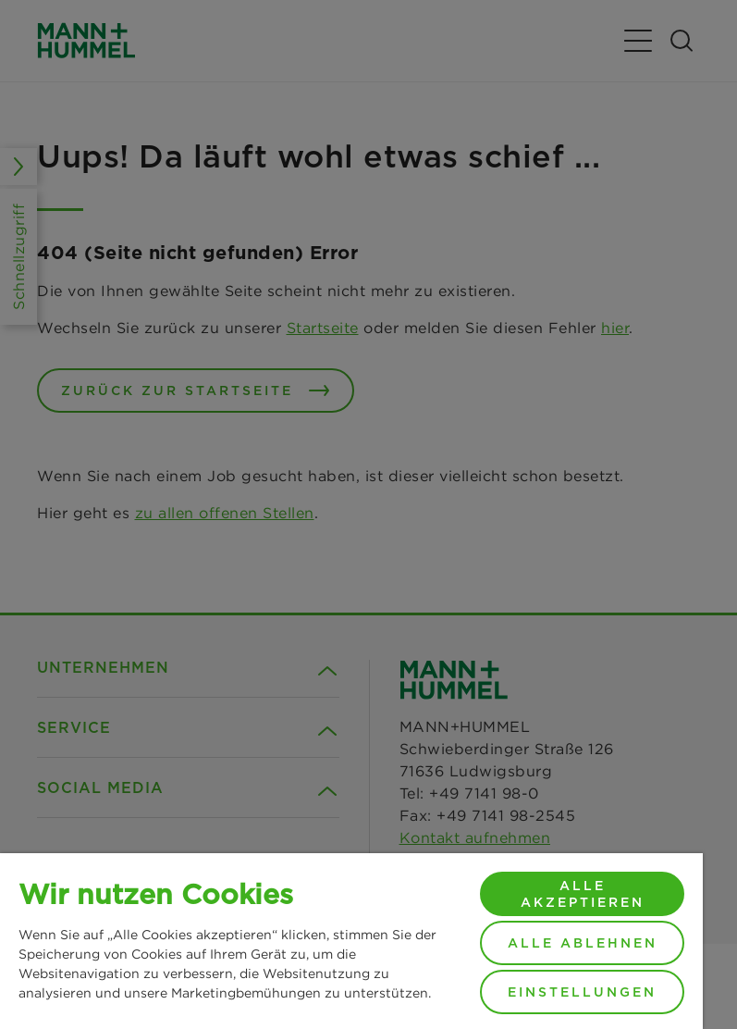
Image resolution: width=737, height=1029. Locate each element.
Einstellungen (582, 992)
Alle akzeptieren (583, 894)
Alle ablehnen (582, 943)
